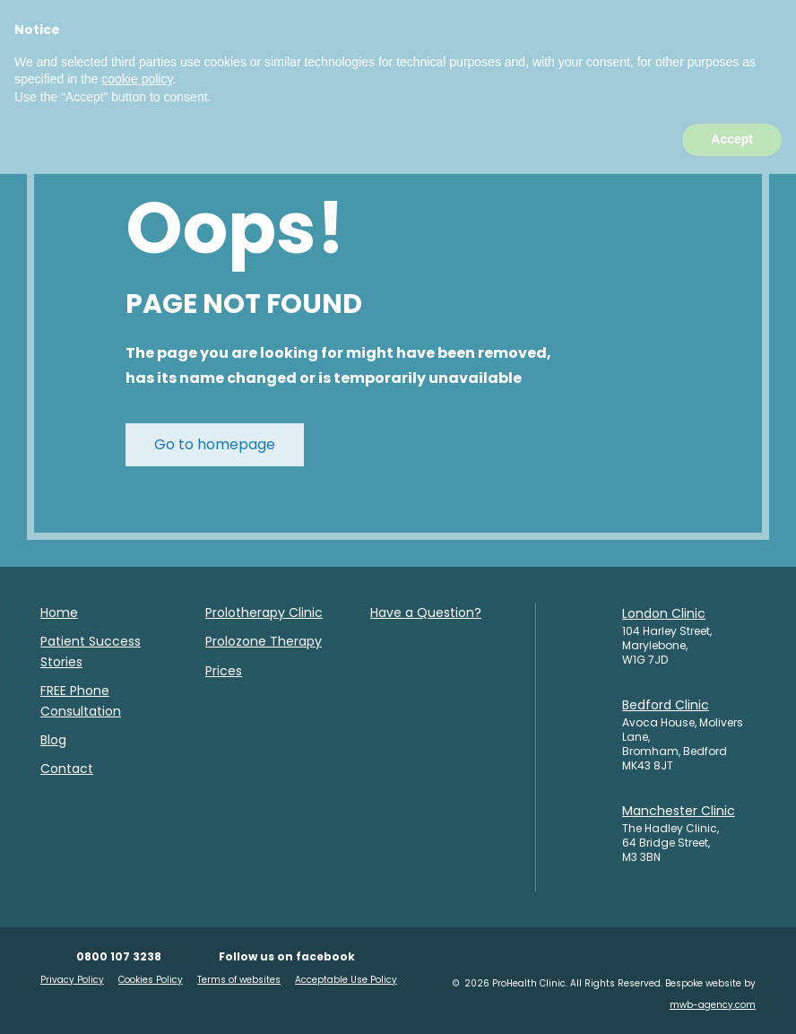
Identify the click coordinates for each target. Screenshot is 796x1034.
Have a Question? (425, 612)
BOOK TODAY (416, 51)
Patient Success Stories (90, 651)
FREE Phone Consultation (80, 700)
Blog (53, 740)
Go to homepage (214, 444)
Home (59, 612)
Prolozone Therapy (263, 641)
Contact (66, 769)
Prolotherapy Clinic (264, 612)
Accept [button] (732, 999)
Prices (223, 671)
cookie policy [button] (136, 939)
